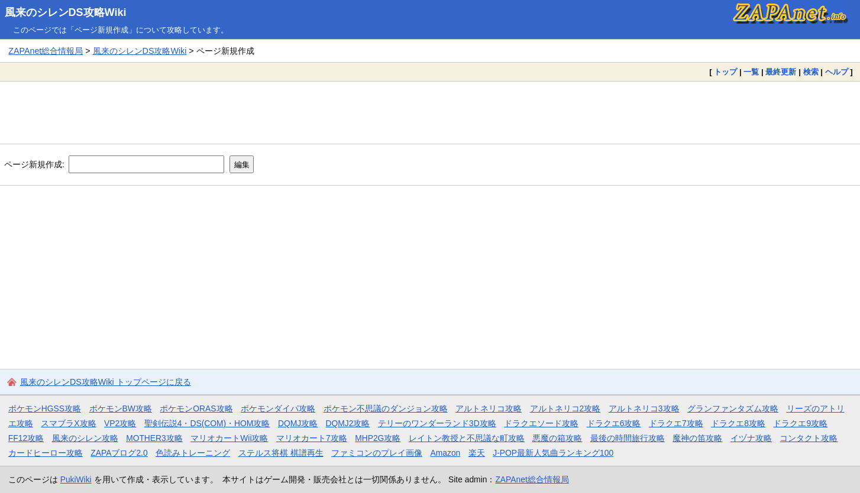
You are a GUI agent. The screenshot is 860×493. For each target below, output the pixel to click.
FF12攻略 (26, 438)
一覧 (751, 71)
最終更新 (780, 71)
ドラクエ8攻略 (738, 423)
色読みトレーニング (193, 453)
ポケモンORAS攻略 (196, 408)
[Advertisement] (430, 112)
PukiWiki (76, 479)
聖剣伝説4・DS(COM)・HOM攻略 (207, 423)
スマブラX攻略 (68, 423)
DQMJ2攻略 (348, 423)
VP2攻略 (120, 423)
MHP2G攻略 (377, 438)
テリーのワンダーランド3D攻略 (437, 423)
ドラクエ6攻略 (614, 423)
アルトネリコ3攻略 (644, 408)
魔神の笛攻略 (697, 438)
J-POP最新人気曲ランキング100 (553, 453)
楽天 (476, 453)
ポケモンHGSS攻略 (44, 408)
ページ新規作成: (34, 164)
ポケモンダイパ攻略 (278, 408)
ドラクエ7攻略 (676, 423)
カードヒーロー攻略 (45, 453)
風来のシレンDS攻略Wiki (66, 12)
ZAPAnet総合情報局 (45, 51)
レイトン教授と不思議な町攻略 (467, 438)
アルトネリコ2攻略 (565, 408)
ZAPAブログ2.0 (118, 453)
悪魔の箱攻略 (557, 438)
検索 (811, 71)
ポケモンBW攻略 (120, 408)
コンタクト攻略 (809, 438)
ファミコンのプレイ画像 (376, 453)
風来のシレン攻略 (85, 438)
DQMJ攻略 (298, 423)
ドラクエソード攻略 (541, 423)
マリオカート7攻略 (311, 438)
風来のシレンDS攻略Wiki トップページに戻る (105, 382)
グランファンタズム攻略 (732, 408)
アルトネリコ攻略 (488, 408)
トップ (725, 71)
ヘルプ (836, 71)
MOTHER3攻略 (154, 438)
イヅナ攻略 (751, 438)
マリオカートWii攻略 (229, 438)
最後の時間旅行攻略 (627, 438)
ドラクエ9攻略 (800, 423)
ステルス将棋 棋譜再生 (281, 453)
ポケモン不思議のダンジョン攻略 (386, 408)
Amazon (446, 453)
